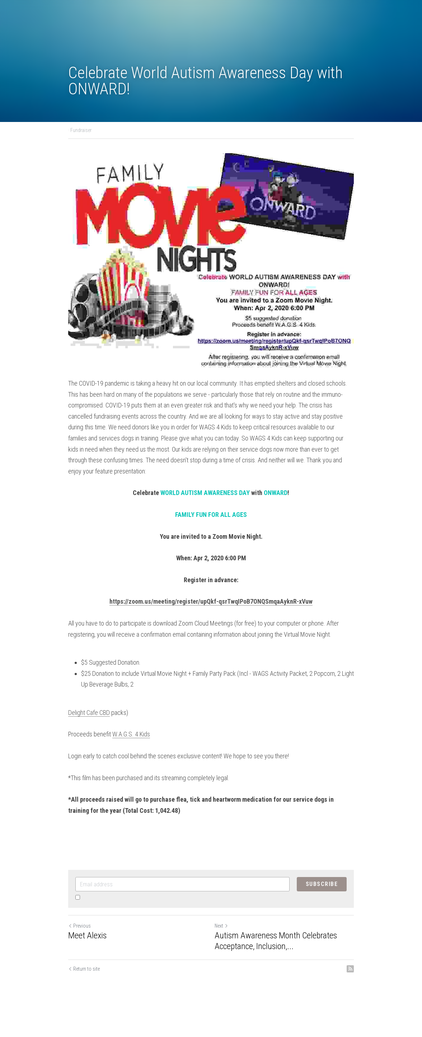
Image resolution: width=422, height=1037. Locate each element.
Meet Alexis (87, 935)
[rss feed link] (350, 968)
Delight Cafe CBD (89, 712)
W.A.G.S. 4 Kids (131, 734)
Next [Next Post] (221, 926)
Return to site (84, 969)
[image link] (211, 260)
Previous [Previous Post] (79, 926)
